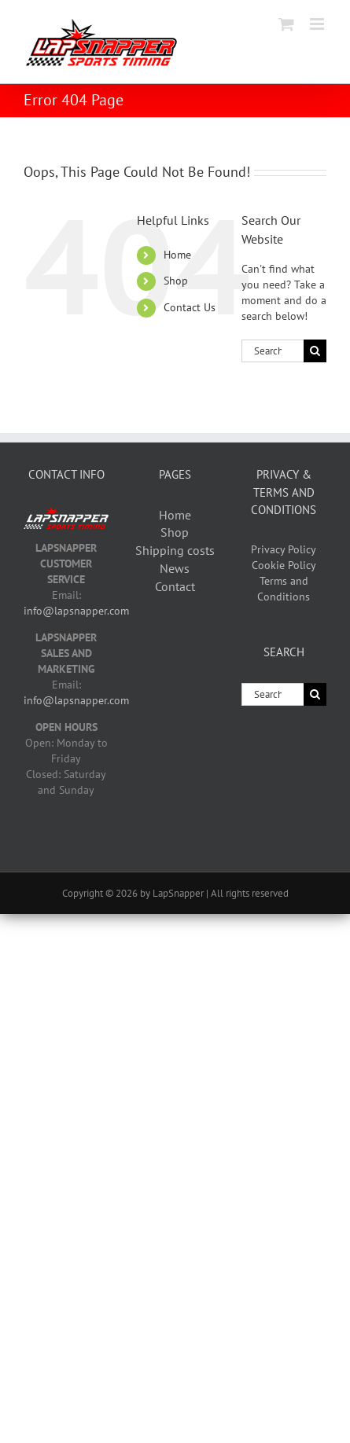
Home (177, 255)
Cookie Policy (284, 565)
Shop (176, 281)
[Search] (315, 351)
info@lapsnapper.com (76, 611)
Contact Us (190, 307)
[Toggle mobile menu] (318, 24)
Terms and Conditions (283, 589)
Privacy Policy (283, 549)
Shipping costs (175, 550)
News (175, 568)
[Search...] (272, 351)
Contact (175, 586)
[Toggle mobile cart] (286, 24)
